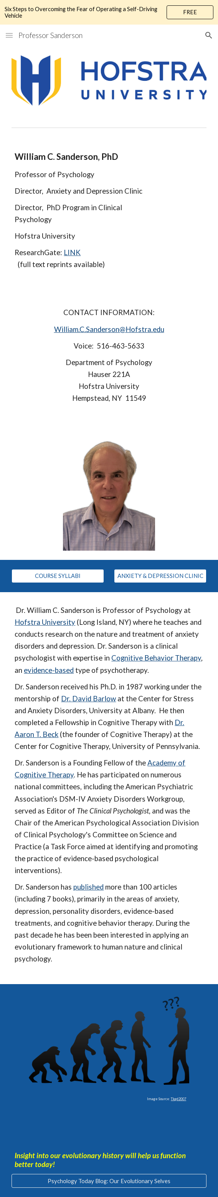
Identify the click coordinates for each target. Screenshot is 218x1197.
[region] (109, 12)
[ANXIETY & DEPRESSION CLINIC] (160, 576)
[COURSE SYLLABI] (57, 576)
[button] (9, 35)
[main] (109, 210)
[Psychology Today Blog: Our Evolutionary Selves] (109, 1181)
